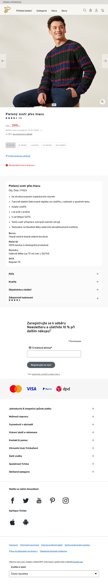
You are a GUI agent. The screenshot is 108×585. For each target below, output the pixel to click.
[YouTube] (39, 502)
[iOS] (12, 523)
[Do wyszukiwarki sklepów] (90, 12)
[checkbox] (11, 145)
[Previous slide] (3, 61)
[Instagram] (65, 502)
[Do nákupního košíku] (103, 12)
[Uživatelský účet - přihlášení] (96, 12)
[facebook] (12, 502)
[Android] (25, 523)
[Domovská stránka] (7, 9)
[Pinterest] (52, 502)
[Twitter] (25, 502)
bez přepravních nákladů (22, 134)
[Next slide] (105, 61)
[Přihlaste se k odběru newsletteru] (41, 365)
